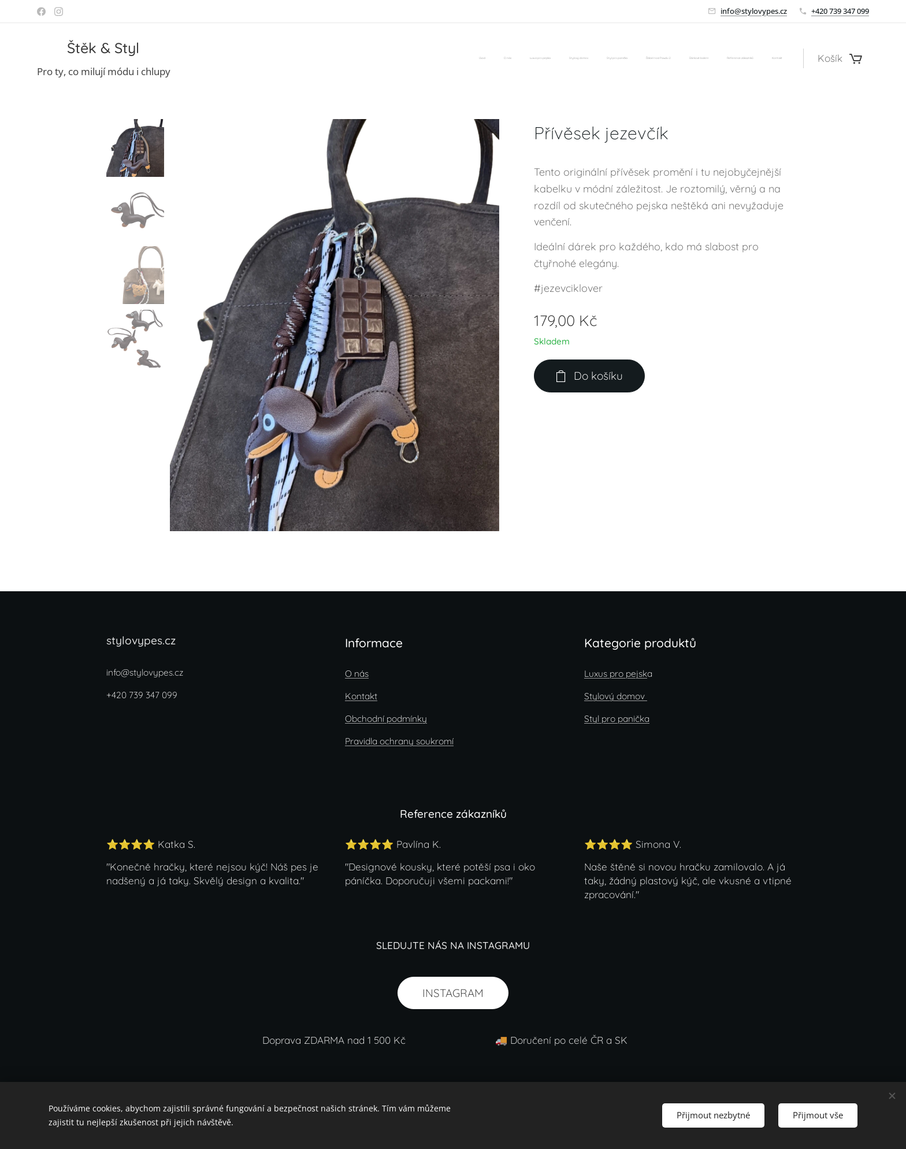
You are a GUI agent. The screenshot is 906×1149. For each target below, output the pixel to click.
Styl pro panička (616, 718)
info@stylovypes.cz (754, 11)
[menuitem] (638, 58)
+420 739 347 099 (840, 11)
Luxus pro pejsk (615, 673)
